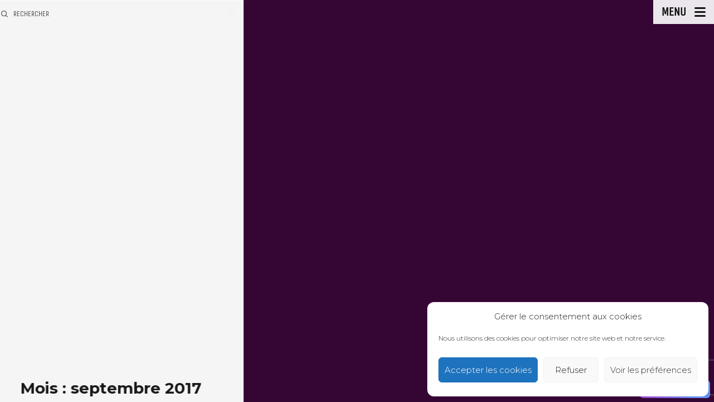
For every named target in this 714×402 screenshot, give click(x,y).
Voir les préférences (650, 370)
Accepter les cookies (488, 370)
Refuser (571, 370)
